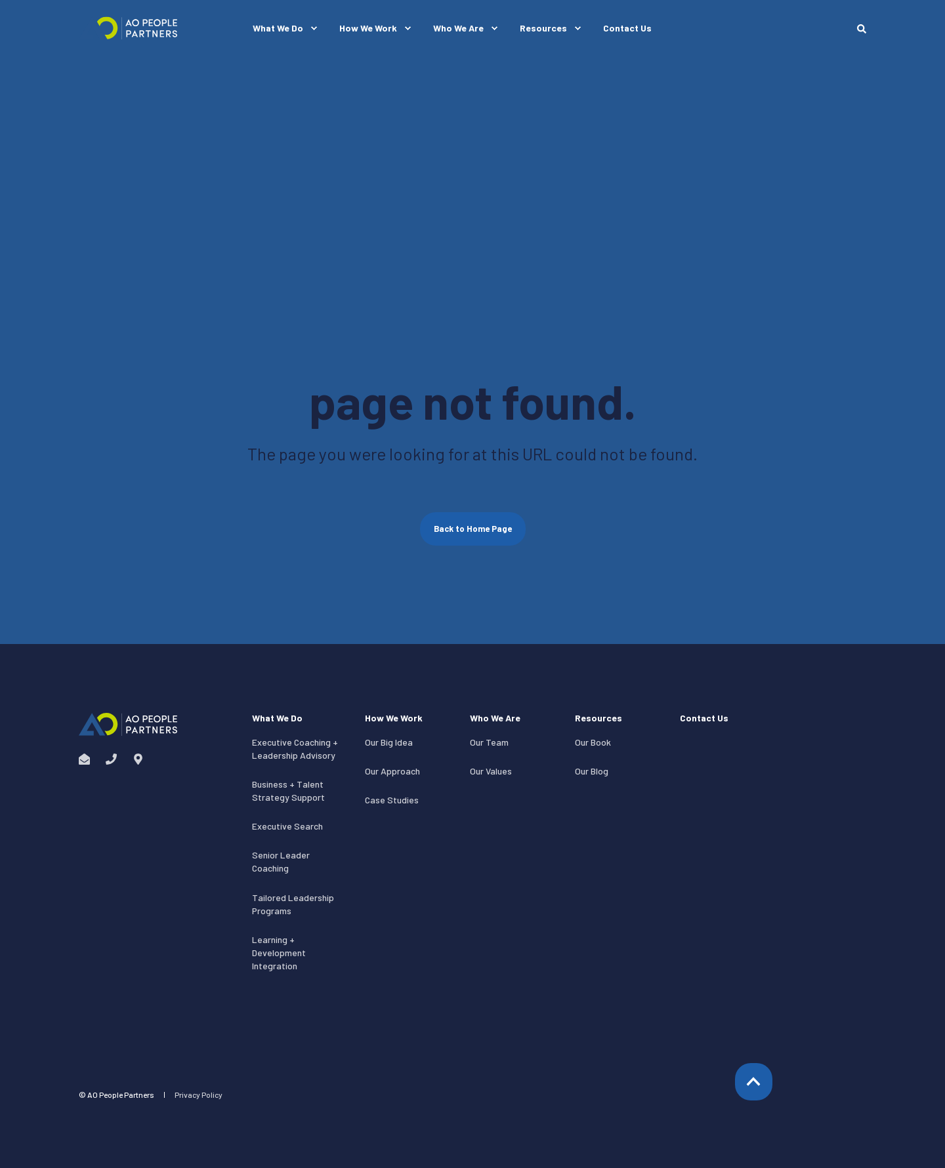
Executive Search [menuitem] (287, 826)
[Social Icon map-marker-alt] (134, 759)
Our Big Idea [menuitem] (389, 742)
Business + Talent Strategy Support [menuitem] (288, 790)
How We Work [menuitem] (394, 718)
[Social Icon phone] (111, 759)
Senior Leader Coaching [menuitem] (281, 861)
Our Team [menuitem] (489, 742)
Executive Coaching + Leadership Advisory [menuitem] (295, 748)
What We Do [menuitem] (277, 718)
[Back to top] (753, 1081)
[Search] (861, 27)
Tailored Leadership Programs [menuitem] (293, 904)
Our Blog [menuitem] (591, 770)
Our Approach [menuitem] (392, 770)
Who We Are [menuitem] (495, 718)
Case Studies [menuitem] (392, 799)
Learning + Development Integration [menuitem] (279, 952)
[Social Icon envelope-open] (88, 759)
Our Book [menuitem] (593, 742)
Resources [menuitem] (598, 718)
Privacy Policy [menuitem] (198, 1094)
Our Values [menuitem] (491, 770)
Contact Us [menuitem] (704, 718)
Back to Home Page (473, 528)
